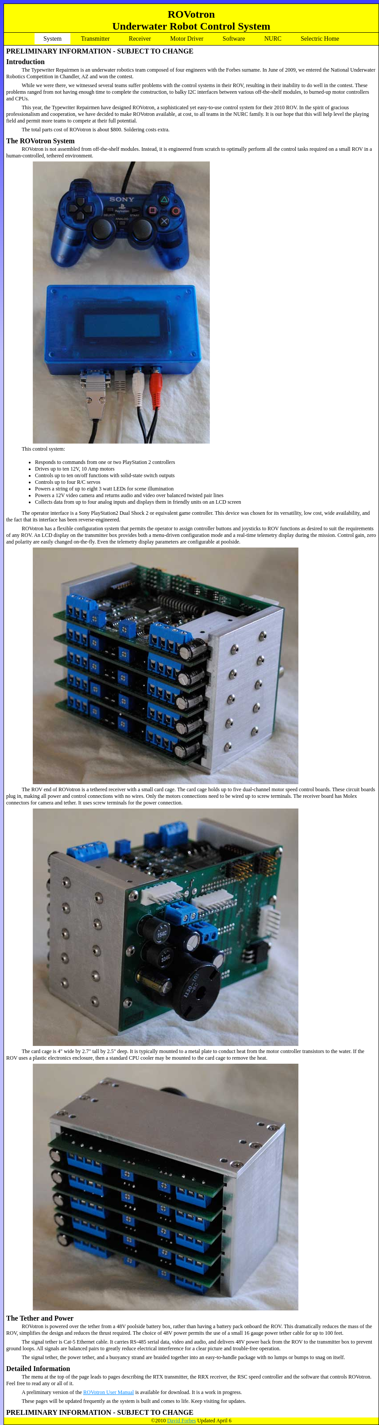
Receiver (140, 38)
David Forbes (181, 1420)
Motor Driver (186, 38)
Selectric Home (320, 38)
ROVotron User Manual (108, 1392)
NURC (273, 38)
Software (234, 38)
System (52, 38)
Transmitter (95, 38)
